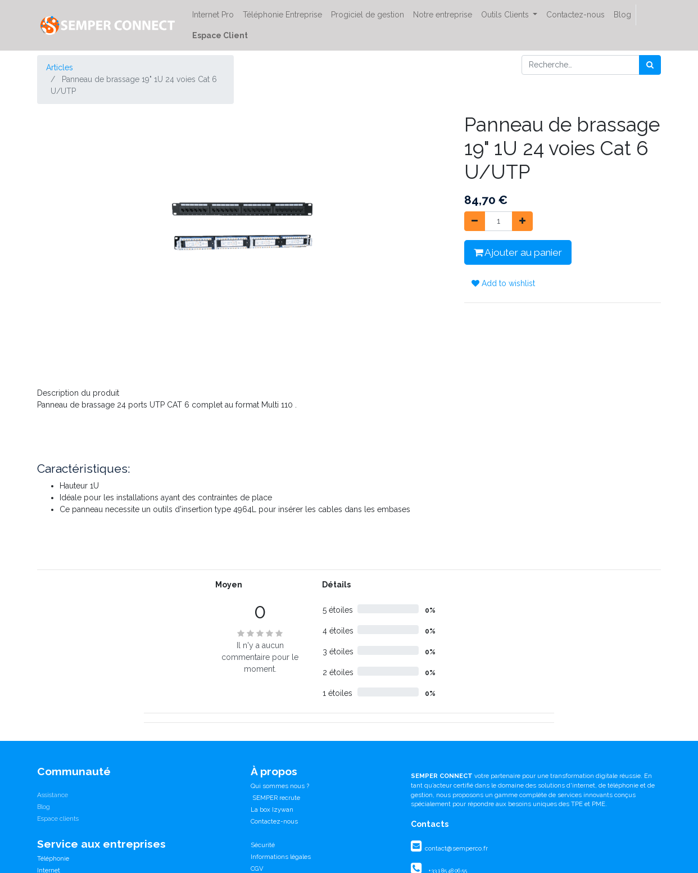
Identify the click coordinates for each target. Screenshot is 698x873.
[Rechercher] (650, 65)
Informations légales (281, 857)
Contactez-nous (274, 821)
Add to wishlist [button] (503, 283)
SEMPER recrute (275, 798)
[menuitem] (213, 14)
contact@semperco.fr (455, 848)
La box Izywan (272, 809)
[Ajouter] (522, 221)
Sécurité (263, 845)
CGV (257, 868)
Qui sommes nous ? (280, 786)
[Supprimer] (474, 221)
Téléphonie (53, 858)
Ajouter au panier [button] (518, 252)
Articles (59, 67)
